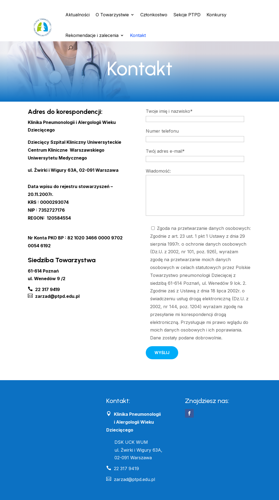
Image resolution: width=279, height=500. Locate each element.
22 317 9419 (122, 468)
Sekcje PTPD (187, 14)
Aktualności (77, 14)
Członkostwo (153, 14)
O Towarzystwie (112, 14)
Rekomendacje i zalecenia (92, 35)
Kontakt (138, 35)
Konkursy (216, 14)
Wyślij (161, 352)
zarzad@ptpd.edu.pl (130, 479)
